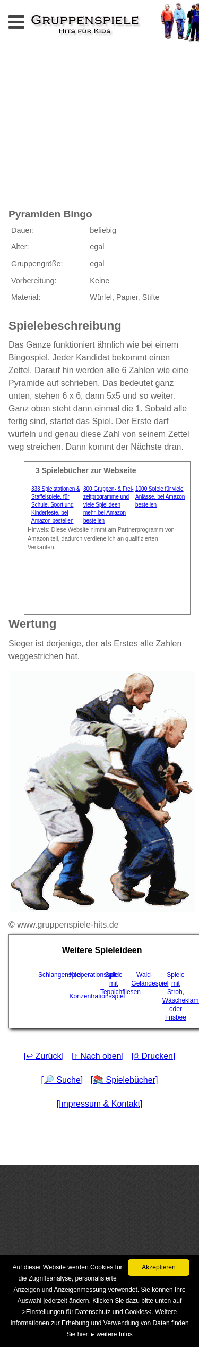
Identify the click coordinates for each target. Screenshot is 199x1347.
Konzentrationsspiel (84, 996)
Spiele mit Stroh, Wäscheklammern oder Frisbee (176, 996)
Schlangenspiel (52, 975)
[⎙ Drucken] (153, 1055)
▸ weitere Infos (111, 1334)
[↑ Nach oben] (97, 1055)
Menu (27, 18)
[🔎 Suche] (62, 1079)
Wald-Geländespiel (145, 979)
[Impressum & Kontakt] (100, 1103)
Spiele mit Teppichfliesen (114, 983)
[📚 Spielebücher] (124, 1079)
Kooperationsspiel (84, 975)
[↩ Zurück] (44, 1055)
